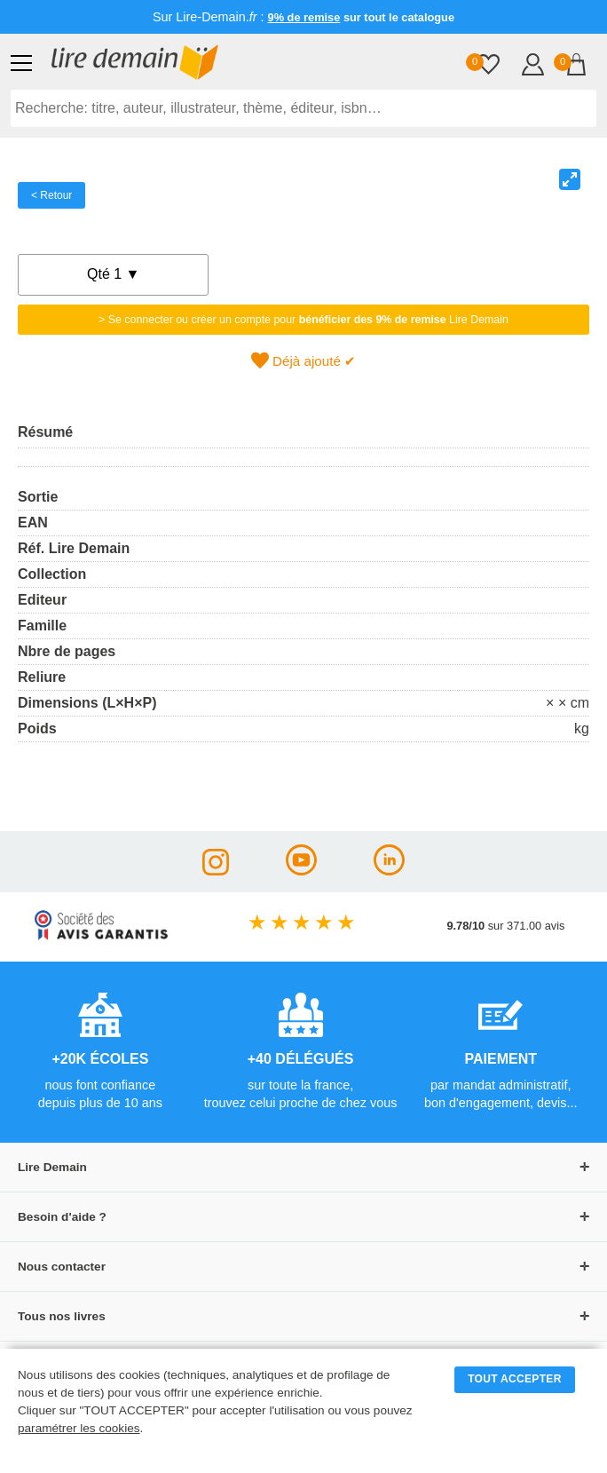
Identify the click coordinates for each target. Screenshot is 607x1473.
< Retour (51, 195)
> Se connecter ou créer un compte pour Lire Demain (303, 319)
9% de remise (304, 17)
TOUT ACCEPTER (515, 1379)
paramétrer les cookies (79, 1428)
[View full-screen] (569, 179)
